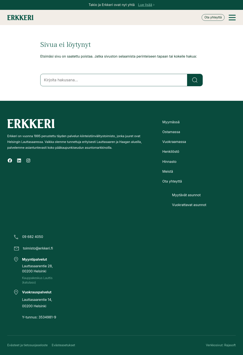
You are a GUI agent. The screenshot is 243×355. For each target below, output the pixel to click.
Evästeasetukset (63, 345)
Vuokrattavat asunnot (189, 205)
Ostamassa (171, 132)
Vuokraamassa (174, 142)
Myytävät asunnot (186, 195)
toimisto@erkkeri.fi (38, 248)
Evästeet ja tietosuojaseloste (27, 345)
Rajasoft (230, 345)
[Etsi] (194, 80)
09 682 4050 (32, 237)
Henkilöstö (170, 152)
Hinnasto (169, 161)
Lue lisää (145, 5)
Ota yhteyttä (213, 17)
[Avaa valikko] (232, 17)
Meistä (167, 171)
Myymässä (171, 122)
